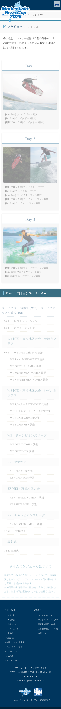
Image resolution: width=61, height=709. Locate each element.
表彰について (43, 633)
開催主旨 (11, 615)
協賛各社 (10, 638)
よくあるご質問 (12, 651)
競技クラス (12, 624)
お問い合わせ (11, 660)
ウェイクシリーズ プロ (48, 615)
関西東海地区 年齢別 (47, 624)
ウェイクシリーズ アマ (48, 620)
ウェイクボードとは (14, 647)
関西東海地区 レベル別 (48, 629)
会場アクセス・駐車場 (15, 642)
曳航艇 (10, 633)
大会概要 (11, 620)
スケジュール (13, 629)
